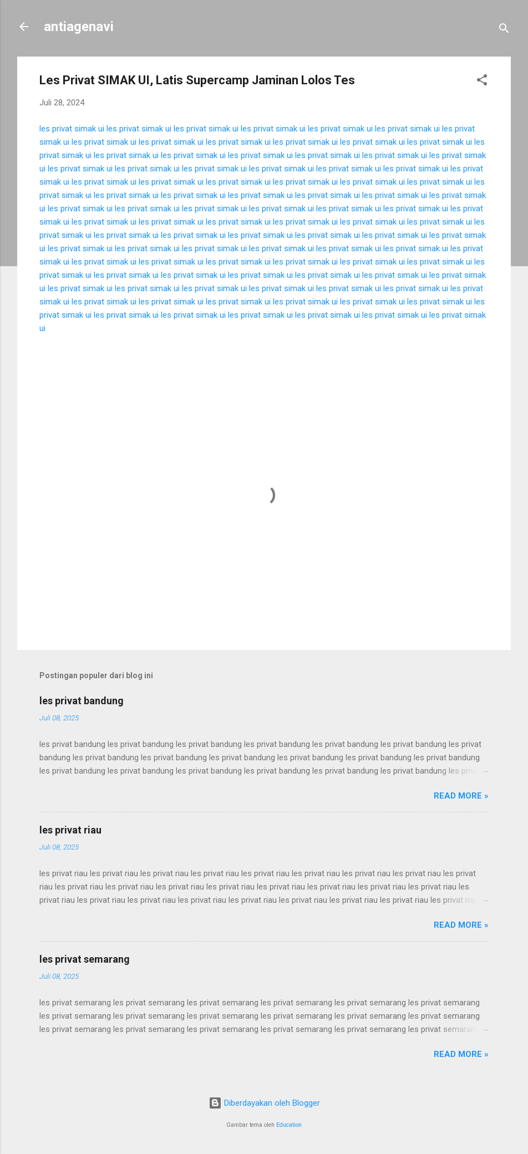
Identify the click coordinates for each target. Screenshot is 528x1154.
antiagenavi (79, 26)
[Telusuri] (504, 30)
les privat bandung (81, 700)
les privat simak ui (71, 129)
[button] (482, 81)
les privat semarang (84, 959)
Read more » (461, 796)
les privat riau (70, 830)
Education (289, 1124)
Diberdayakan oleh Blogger (264, 1103)
